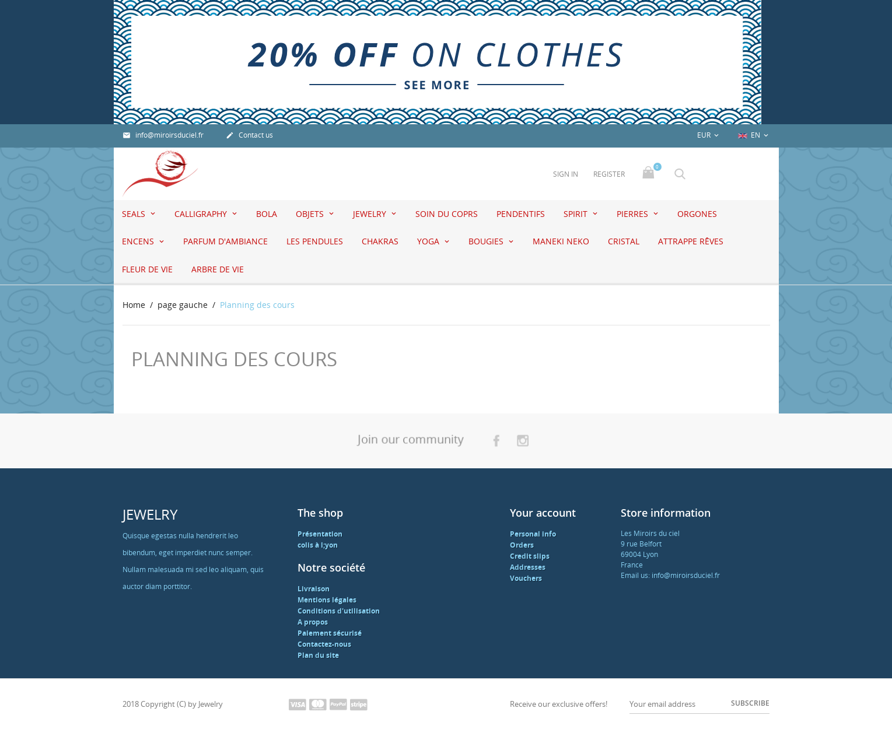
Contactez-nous (324, 644)
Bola (266, 213)
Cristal (623, 241)
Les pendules (314, 241)
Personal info (533, 534)
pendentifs (520, 213)
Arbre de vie (217, 269)
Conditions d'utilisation (339, 611)
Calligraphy (201, 213)
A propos (313, 622)
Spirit (577, 213)
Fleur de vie (147, 269)
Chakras (380, 241)
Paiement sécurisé (330, 633)
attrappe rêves (690, 241)
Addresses (527, 567)
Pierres (633, 213)
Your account (543, 513)
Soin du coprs (446, 213)
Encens (139, 241)
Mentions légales (327, 600)
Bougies (487, 241)
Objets (311, 213)
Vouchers (526, 578)
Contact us (249, 135)
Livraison (314, 589)
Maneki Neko (561, 241)
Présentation (320, 534)
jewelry (371, 213)
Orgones (697, 213)
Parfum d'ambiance (225, 241)
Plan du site (318, 655)
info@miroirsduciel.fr (163, 135)
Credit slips (530, 556)
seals (135, 213)
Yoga (429, 241)
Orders (522, 545)
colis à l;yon (318, 545)
